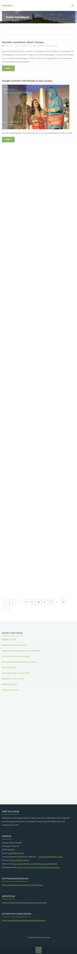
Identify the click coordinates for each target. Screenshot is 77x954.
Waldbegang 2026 (9, 684)
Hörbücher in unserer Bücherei (14, 645)
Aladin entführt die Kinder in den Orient (27, 81)
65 (64, 602)
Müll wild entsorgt (9, 667)
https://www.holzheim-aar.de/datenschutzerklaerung (24, 920)
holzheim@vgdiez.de (15, 853)
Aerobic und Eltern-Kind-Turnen (23, 42)
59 (32, 602)
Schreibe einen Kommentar (46, 46)
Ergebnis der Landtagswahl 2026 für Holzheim (21, 650)
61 (45, 602)
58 (26, 602)
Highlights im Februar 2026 (13, 678)
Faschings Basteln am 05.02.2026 (15, 673)
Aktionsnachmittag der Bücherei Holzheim (19, 662)
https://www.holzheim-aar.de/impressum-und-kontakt (24, 902)
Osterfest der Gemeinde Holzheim (16, 656)
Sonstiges (8, 46)
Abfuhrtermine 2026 (10, 690)
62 (51, 602)
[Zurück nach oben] (38, 950)
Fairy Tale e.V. (12, 89)
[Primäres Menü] (72, 5)
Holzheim (7, 5)
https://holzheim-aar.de (19, 860)
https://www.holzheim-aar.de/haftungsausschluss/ (39, 867)
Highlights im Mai (9, 639)
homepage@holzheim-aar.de (51, 857)
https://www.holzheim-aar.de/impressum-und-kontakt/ (34, 864)
